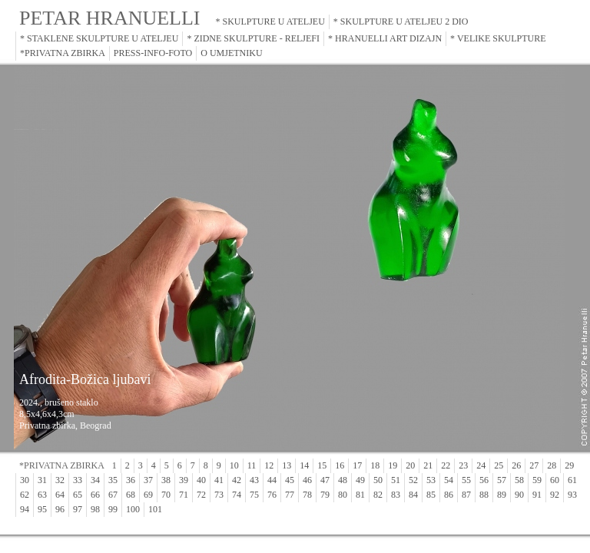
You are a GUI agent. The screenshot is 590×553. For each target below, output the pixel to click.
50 (378, 480)
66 (95, 494)
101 (155, 509)
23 (463, 465)
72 (201, 494)
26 (516, 465)
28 (551, 465)
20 (410, 465)
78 (307, 494)
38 (166, 480)
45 (289, 480)
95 (42, 509)
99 (113, 509)
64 (60, 494)
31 (42, 480)
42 (236, 480)
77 (289, 494)
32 (60, 480)
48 (342, 480)
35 (113, 480)
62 (24, 494)
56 (484, 480)
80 (342, 494)
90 (519, 494)
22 (445, 465)
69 (148, 494)
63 (42, 494)
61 (572, 480)
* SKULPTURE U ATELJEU (270, 21)
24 (481, 465)
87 (466, 494)
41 (219, 480)
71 (183, 494)
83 (395, 494)
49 (360, 480)
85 (431, 494)
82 (378, 494)
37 (148, 480)
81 (360, 494)
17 (357, 465)
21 (428, 465)
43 (254, 480)
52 (413, 480)
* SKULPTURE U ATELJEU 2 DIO (401, 21)
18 (375, 465)
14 (304, 465)
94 (24, 509)
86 (448, 494)
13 (286, 465)
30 (24, 480)
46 (307, 480)
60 (554, 480)
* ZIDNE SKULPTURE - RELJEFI (253, 38)
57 (501, 480)
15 (321, 465)
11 (252, 465)
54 (448, 480)
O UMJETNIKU (231, 53)
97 (77, 509)
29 (569, 465)
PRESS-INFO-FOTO (153, 53)
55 (466, 480)
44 (272, 480)
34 (95, 480)
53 (431, 480)
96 (60, 509)
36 (130, 480)
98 (95, 509)
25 (498, 465)
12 (268, 465)
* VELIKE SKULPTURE (497, 38)
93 (572, 494)
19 (392, 465)
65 (77, 494)
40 (201, 480)
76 (272, 494)
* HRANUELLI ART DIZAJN (385, 38)
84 (413, 494)
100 (133, 509)
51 (395, 480)
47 (325, 480)
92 (554, 494)
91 (537, 494)
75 (254, 494)
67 (113, 494)
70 (166, 494)
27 (534, 465)
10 (234, 465)
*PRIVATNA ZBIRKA (62, 53)
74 (236, 494)
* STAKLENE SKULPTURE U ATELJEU (99, 38)
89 (501, 494)
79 (325, 494)
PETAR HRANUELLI (110, 18)
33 (77, 480)
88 (484, 494)
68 (130, 494)
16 (339, 465)
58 (519, 480)
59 (537, 480)
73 (219, 494)
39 (183, 480)
